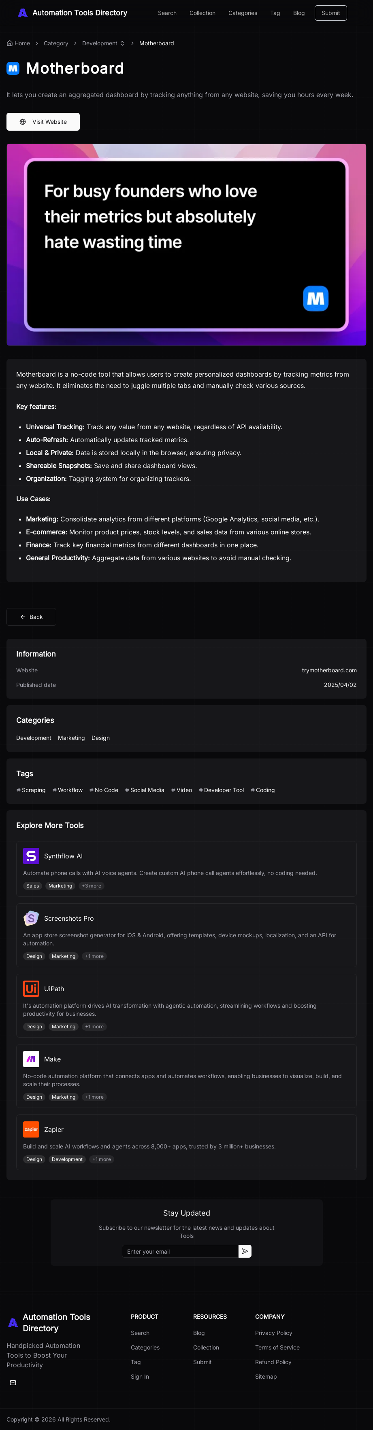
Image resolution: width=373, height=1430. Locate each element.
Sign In (140, 1376)
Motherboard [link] (156, 43)
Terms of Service (277, 1347)
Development (99, 43)
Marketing (71, 737)
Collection (202, 12)
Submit (331, 12)
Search (167, 12)
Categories (242, 12)
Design (101, 737)
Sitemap (266, 1376)
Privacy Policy (273, 1332)
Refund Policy (273, 1361)
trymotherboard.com (329, 670)
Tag (275, 12)
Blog (299, 12)
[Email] (12, 1382)
